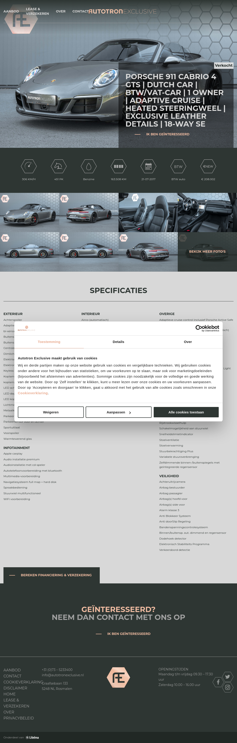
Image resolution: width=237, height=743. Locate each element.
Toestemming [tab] (49, 342)
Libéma (32, 737)
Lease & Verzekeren (37, 11)
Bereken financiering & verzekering (56, 575)
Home (9, 694)
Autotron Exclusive (122, 11)
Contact (80, 11)
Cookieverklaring (33, 393)
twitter (228, 677)
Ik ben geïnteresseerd (168, 134)
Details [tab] (118, 342)
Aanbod (11, 11)
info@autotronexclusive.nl (63, 675)
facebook (218, 682)
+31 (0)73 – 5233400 (57, 670)
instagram (228, 687)
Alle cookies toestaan (186, 412)
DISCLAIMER (15, 688)
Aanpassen (119, 412)
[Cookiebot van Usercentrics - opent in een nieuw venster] (199, 328)
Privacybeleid (18, 718)
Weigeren (51, 412)
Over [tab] (188, 342)
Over (60, 11)
